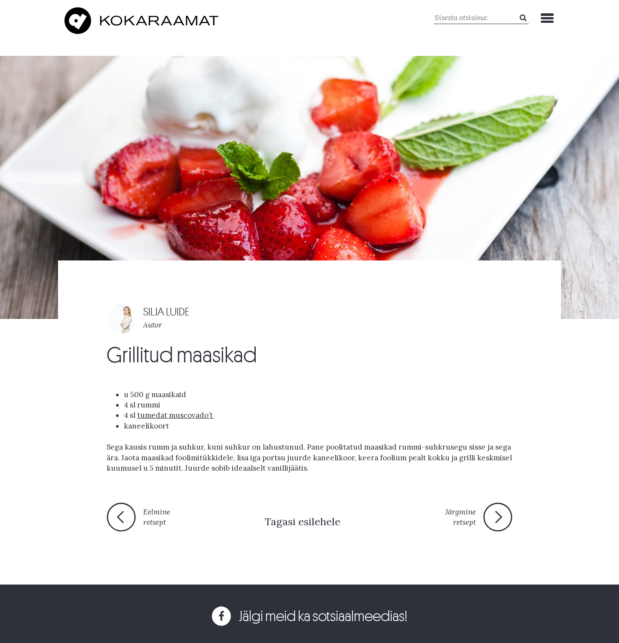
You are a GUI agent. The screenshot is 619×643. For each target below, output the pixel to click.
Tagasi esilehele (302, 521)
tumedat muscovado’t (176, 415)
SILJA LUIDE (166, 311)
